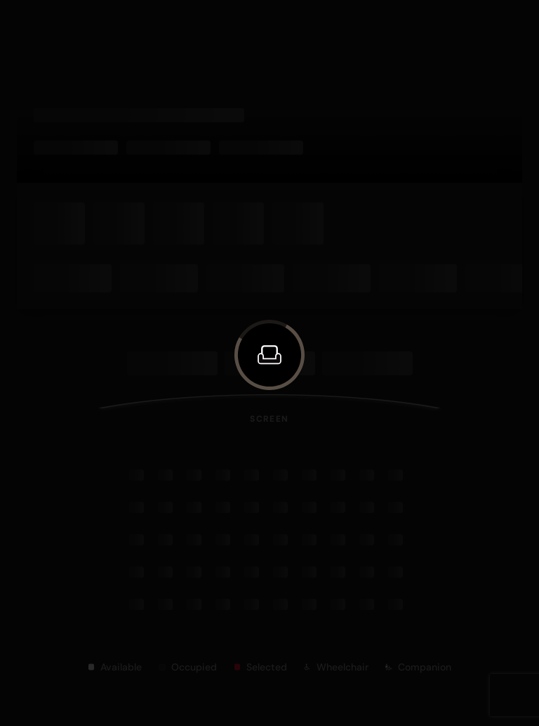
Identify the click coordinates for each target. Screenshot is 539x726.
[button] (269, 355)
